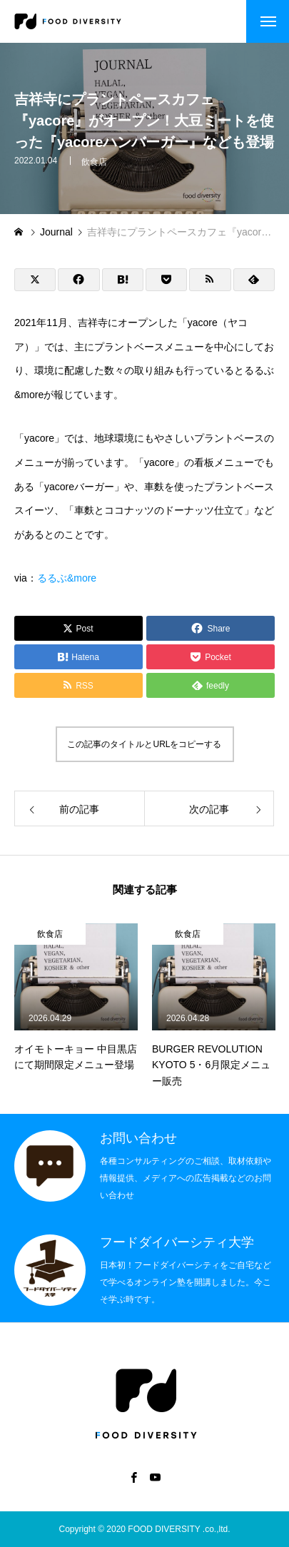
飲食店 (94, 164)
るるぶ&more (66, 578)
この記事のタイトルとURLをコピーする (144, 744)
